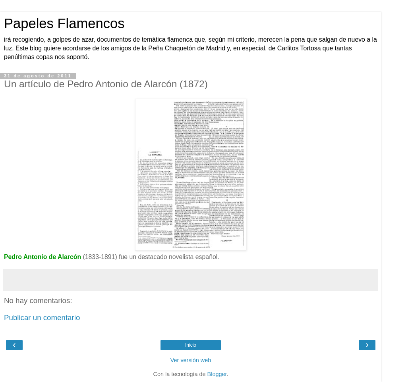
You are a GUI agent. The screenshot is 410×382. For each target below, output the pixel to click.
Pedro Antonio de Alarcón (42, 256)
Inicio (190, 345)
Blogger (217, 374)
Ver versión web (190, 360)
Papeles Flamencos (64, 23)
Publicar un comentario (42, 317)
